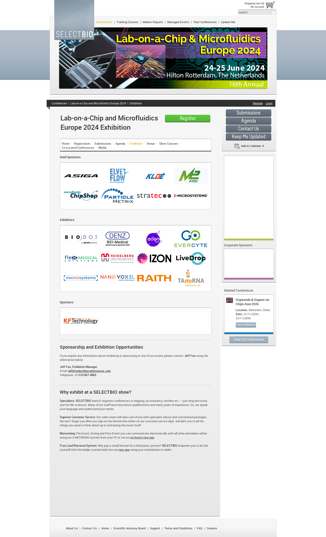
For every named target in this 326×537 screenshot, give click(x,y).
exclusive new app (142, 437)
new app (124, 450)
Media (102, 148)
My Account (257, 6)
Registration (82, 143)
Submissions (102, 143)
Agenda (120, 143)
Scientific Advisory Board (129, 528)
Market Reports (153, 22)
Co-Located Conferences (78, 148)
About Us (72, 528)
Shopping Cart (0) (254, 3)
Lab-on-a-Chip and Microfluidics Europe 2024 (98, 103)
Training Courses (127, 22)
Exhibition (136, 103)
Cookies (212, 528)
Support (155, 528)
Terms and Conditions (178, 528)
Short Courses (168, 143)
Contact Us (89, 528)
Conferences (104, 22)
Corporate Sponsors (238, 245)
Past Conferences (205, 22)
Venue (151, 143)
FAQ (199, 528)
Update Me (228, 22)
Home (66, 143)
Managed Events (178, 22)
